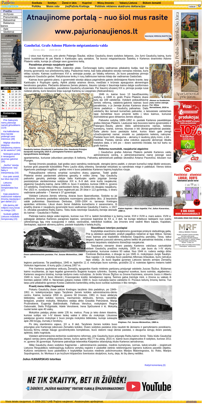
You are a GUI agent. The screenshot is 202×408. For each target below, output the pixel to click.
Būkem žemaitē (152, 3)
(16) (13, 210)
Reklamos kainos (7, 24)
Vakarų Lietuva (128, 3)
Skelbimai (8, 32)
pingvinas (191, 401)
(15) (15, 219)
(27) (3, 190)
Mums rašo (52, 6)
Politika (36, 6)
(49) (12, 139)
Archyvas (8, 14)
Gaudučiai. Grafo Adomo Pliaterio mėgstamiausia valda (66, 45)
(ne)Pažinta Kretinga (77, 6)
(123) (3, 127)
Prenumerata (10, 17)
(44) (18, 150)
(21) (14, 201)
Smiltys (52, 3)
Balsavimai (9, 20)
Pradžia (7, 11)
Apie (5, 29)
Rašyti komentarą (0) (155, 365)
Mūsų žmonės (105, 3)
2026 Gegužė (11, 88)
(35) (3, 161)
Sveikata (37, 3)
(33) (17, 172)
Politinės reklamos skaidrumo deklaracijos (120, 6)
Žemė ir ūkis (69, 3)
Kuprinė (87, 3)
